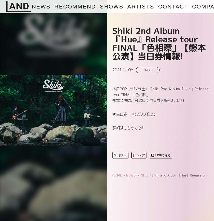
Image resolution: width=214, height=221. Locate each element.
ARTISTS (140, 6)
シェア (139, 155)
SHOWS (111, 6)
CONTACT (173, 6)
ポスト (120, 155)
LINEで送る (161, 155)
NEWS (41, 6)
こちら (129, 128)
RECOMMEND (75, 6)
